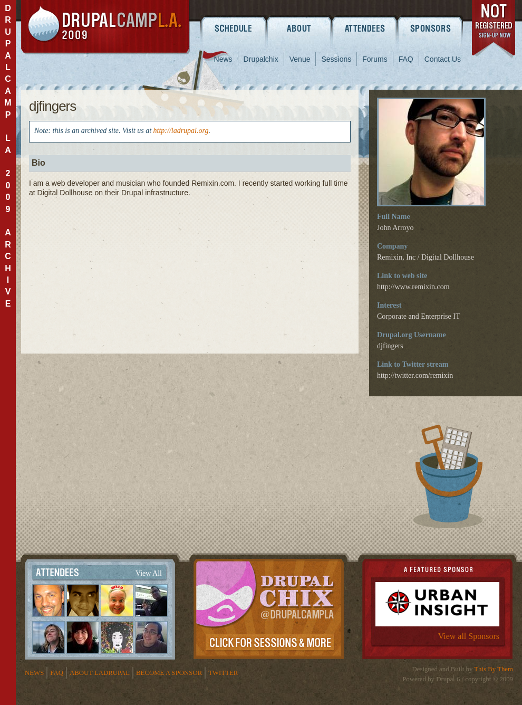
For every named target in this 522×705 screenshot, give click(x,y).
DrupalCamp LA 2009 (105, 27)
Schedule (233, 28)
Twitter (223, 673)
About (299, 28)
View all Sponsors (468, 636)
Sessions (336, 59)
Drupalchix (261, 59)
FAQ (406, 59)
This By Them (493, 669)
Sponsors (431, 28)
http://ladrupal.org (181, 131)
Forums (374, 59)
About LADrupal (100, 673)
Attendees (365, 28)
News (223, 59)
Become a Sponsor (169, 673)
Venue (300, 59)
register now (494, 30)
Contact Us (442, 59)
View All (149, 573)
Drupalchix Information (269, 607)
